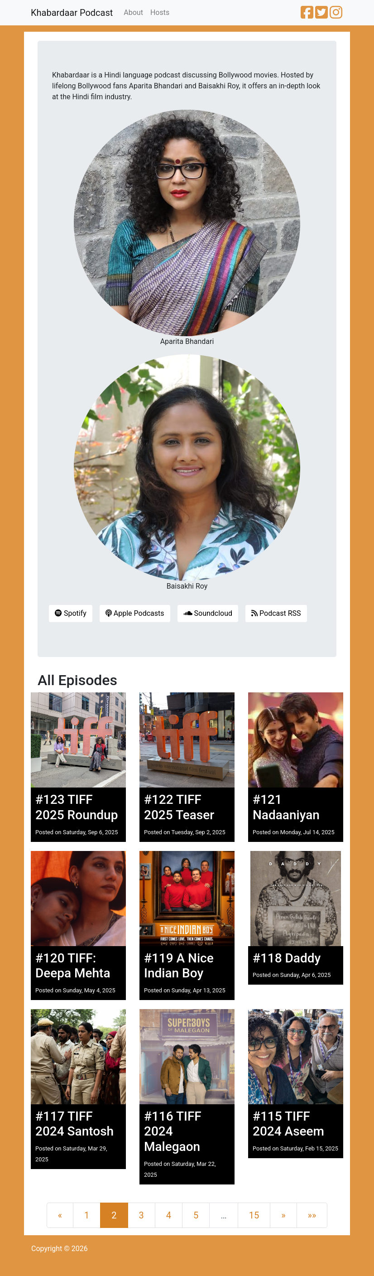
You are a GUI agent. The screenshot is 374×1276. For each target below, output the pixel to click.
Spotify (70, 613)
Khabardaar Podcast (72, 12)
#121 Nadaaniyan (286, 807)
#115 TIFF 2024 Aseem (288, 1124)
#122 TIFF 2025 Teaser (179, 807)
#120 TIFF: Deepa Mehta (72, 966)
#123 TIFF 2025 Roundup (76, 807)
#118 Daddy (287, 958)
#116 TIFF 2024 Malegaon (172, 1131)
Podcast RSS (276, 613)
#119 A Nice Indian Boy (179, 966)
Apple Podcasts (134, 613)
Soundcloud (208, 613)
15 (254, 1215)
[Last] (312, 1215)
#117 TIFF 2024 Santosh (74, 1124)
